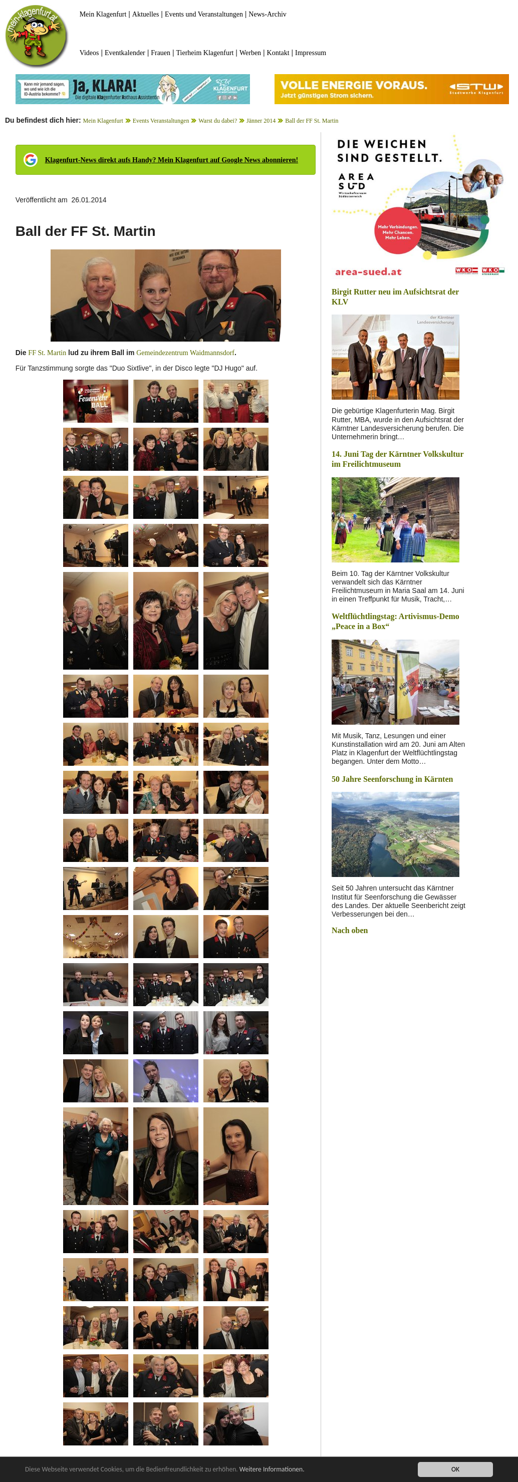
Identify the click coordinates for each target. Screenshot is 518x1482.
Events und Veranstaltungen (204, 14)
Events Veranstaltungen (161, 120)
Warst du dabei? (217, 120)
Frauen (160, 53)
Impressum (310, 53)
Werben (250, 53)
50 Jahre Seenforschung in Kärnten (392, 779)
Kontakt (278, 53)
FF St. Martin (47, 353)
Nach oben (350, 930)
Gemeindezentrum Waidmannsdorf (185, 353)
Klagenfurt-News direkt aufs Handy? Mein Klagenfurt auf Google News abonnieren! (171, 160)
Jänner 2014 (261, 120)
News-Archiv (267, 14)
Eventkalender (125, 53)
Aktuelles (145, 14)
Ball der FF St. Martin (311, 120)
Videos (89, 53)
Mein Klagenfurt (103, 14)
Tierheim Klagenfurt (205, 53)
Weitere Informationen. (272, 1469)
